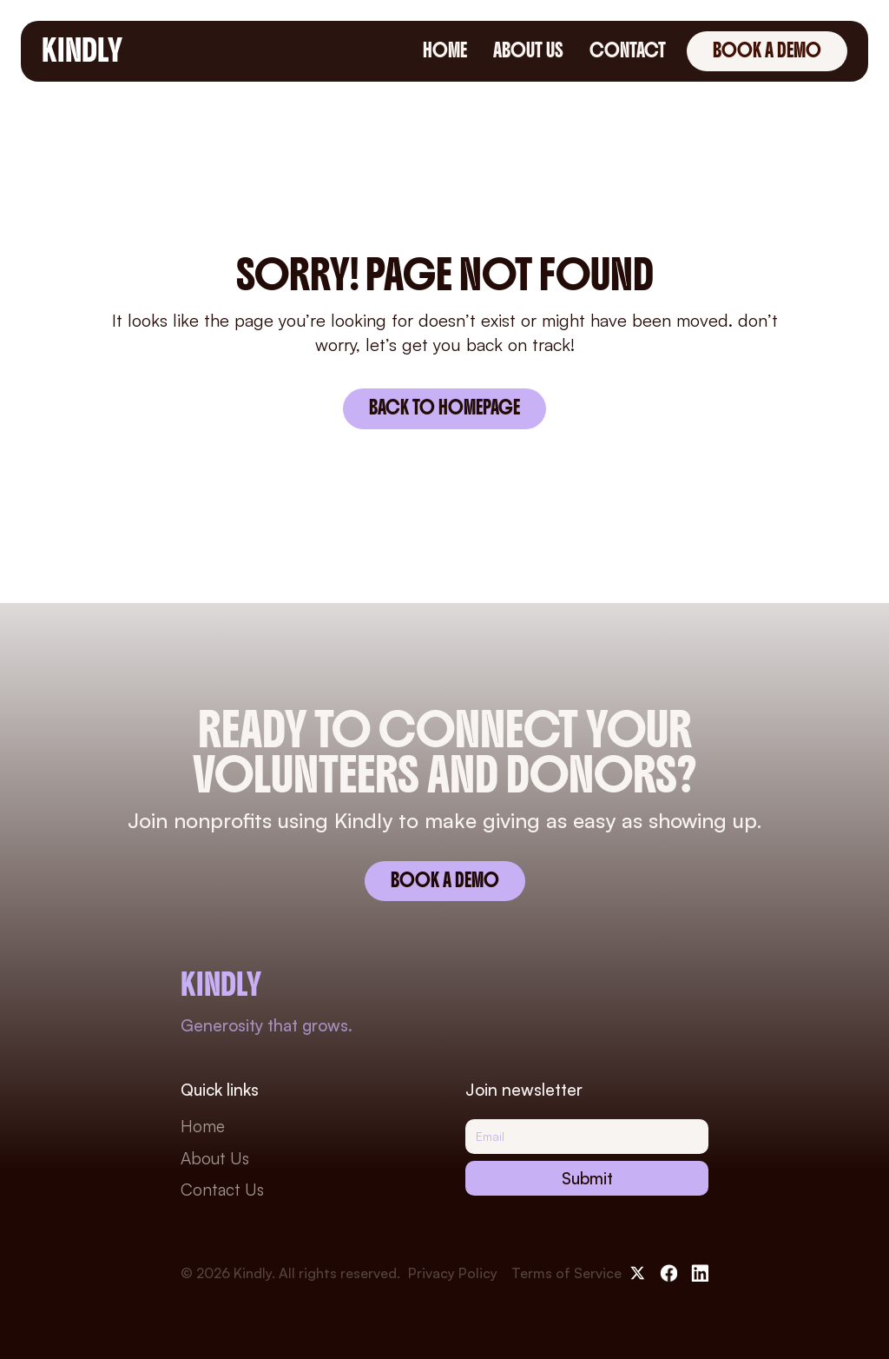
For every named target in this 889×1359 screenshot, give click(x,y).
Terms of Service (566, 1273)
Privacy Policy (452, 1273)
